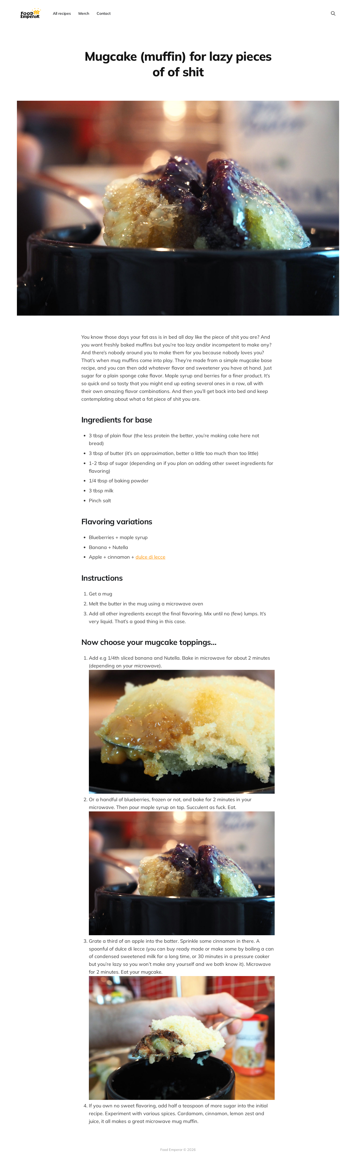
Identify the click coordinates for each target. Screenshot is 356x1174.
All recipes (62, 13)
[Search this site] (333, 13)
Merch (83, 13)
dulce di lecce (150, 557)
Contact (104, 13)
